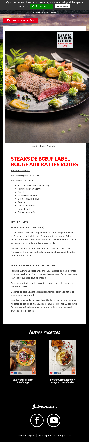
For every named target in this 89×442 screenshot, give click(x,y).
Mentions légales (26, 435)
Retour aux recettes (20, 20)
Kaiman (53, 435)
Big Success (65, 435)
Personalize (62, 6)
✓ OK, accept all (42, 6)
